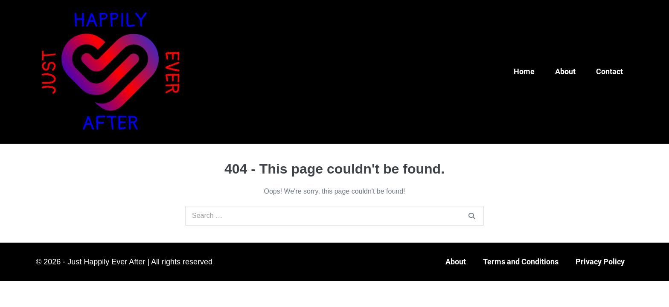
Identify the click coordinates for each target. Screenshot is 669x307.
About (565, 71)
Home (524, 71)
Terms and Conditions (520, 261)
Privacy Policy (600, 261)
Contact (609, 71)
